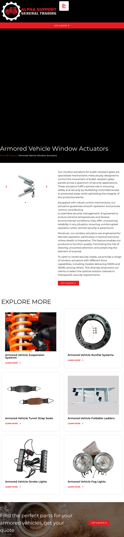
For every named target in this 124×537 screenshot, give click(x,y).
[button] (6, 187)
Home (3, 156)
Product (12, 156)
